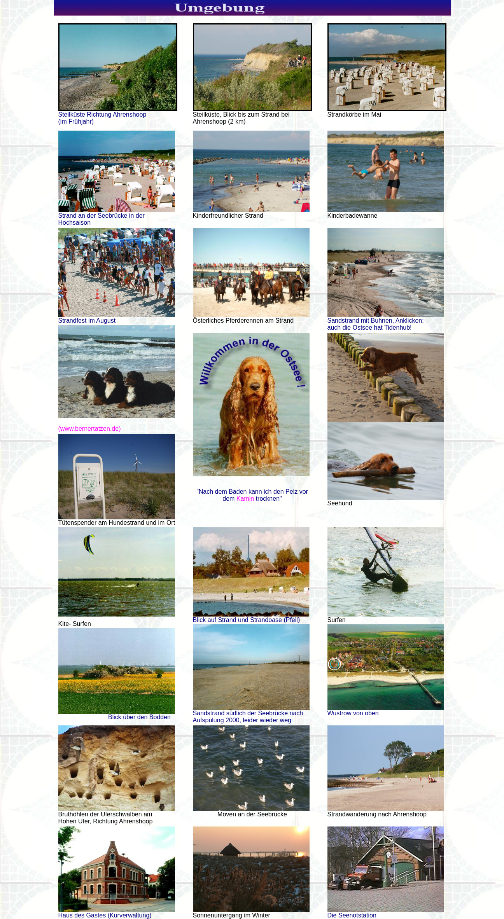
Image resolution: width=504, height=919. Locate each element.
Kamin (245, 498)
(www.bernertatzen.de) (89, 428)
